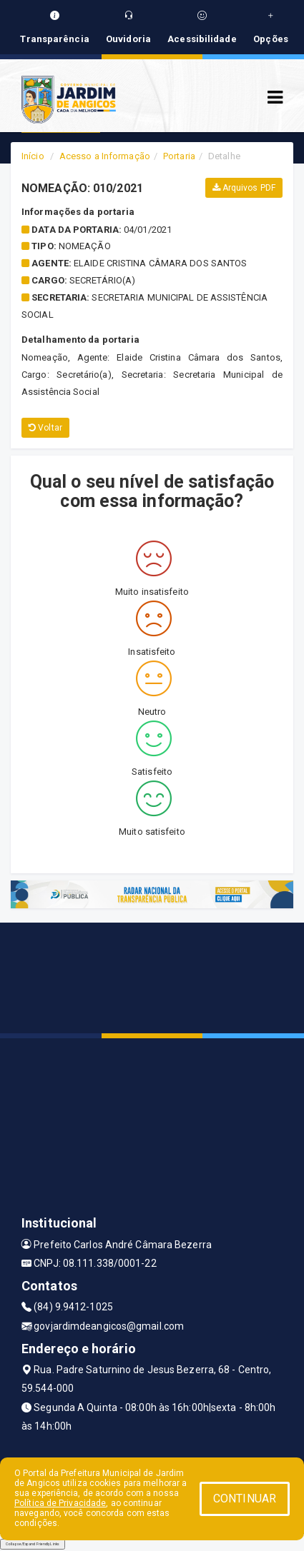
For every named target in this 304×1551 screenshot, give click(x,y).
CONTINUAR (244, 1498)
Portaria (179, 156)
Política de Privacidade (60, 1503)
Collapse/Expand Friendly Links (32, 1544)
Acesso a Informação (104, 156)
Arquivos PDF (243, 188)
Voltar (45, 428)
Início (32, 156)
